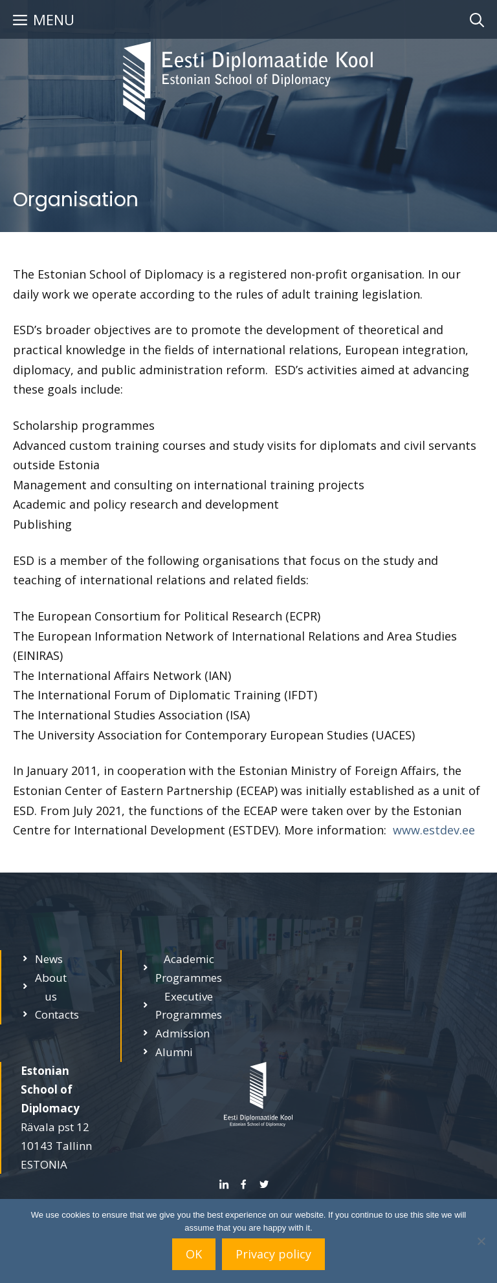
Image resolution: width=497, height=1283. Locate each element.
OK (194, 1254)
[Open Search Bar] (477, 19)
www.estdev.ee (434, 830)
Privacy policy (273, 1254)
